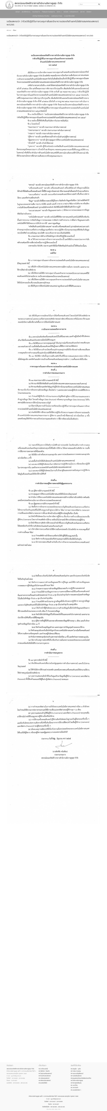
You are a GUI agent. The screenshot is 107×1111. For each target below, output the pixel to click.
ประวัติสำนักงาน (26, 12)
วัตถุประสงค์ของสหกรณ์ (46, 1073)
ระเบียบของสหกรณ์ (44, 1078)
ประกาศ (82, 12)
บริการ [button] (59, 12)
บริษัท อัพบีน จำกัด (56, 1109)
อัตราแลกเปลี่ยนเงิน (77, 1083)
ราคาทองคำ (75, 1088)
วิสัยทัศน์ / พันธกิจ (45, 1071)
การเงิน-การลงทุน (76, 1071)
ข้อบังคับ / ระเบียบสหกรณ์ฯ (71, 12)
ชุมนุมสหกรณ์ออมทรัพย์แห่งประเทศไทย (81, 1078)
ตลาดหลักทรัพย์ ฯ (76, 1090)
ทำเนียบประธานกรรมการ (48, 12)
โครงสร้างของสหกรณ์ (45, 1076)
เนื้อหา (14, 30)
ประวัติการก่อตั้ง (44, 1069)
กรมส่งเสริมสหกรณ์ (77, 1076)
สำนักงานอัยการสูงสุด (77, 1080)
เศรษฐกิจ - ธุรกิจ (76, 1069)
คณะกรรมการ (36, 12)
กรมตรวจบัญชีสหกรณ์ (77, 1073)
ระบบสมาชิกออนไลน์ (69, 16)
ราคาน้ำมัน (75, 1085)
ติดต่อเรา (89, 12)
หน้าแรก (18, 12)
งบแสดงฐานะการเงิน (56, 16)
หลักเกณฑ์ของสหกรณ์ (45, 1080)
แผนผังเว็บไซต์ (43, 1083)
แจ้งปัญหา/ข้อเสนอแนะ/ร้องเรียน (40, 16)
